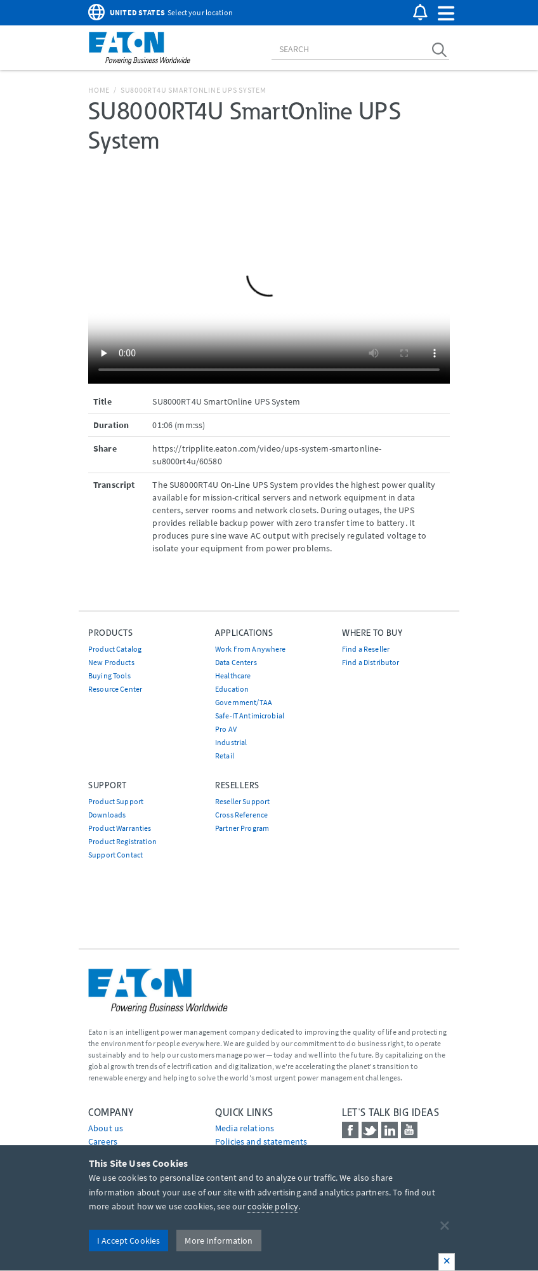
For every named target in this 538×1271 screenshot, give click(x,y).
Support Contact (115, 854)
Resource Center (115, 689)
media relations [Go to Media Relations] (244, 1128)
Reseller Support (242, 801)
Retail (224, 755)
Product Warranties (120, 828)
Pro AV (226, 729)
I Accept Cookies (128, 1240)
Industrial (231, 742)
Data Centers (236, 662)
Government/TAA (243, 702)
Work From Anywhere (250, 649)
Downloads (107, 814)
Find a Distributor (371, 662)
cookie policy (272, 1206)
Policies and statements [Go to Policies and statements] (261, 1141)
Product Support (115, 801)
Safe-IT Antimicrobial (249, 715)
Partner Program (242, 828)
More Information (219, 1240)
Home (99, 90)
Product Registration (122, 841)
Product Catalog (114, 649)
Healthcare (233, 675)
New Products (111, 662)
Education (232, 689)
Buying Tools (109, 675)
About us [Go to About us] (105, 1128)
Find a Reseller (366, 649)
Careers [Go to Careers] (102, 1141)
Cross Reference (241, 814)
